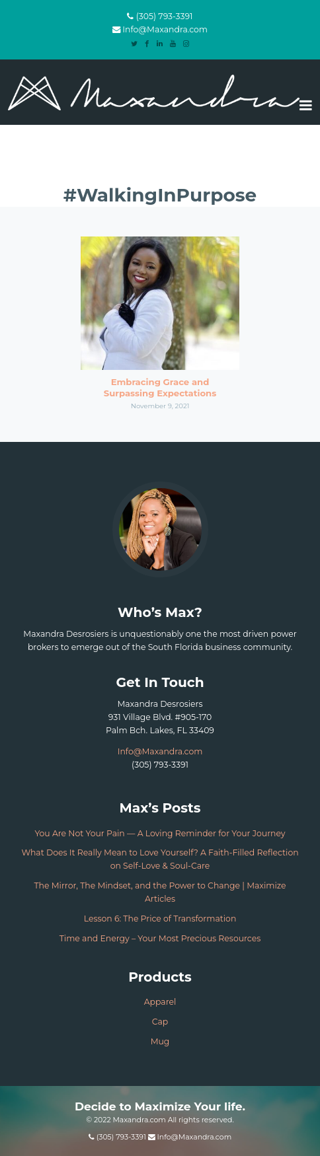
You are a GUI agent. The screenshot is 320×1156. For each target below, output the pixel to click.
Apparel (160, 1002)
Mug (160, 1041)
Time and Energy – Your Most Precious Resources (160, 938)
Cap (160, 1022)
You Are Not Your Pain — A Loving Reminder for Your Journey (159, 833)
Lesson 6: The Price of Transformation (160, 918)
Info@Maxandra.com (165, 29)
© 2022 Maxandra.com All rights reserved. (159, 1119)
